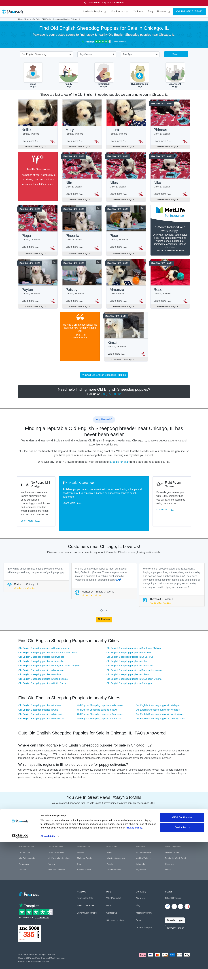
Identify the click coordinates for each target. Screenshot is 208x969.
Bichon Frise (24, 824)
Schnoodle (140, 853)
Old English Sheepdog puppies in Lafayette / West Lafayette (49, 655)
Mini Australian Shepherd (59, 847)
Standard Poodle (113, 859)
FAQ (108, 895)
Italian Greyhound (173, 836)
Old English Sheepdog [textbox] (34, 54)
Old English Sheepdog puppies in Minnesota (41, 708)
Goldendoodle (83, 836)
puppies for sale (119, 465)
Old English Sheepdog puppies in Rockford (128, 641)
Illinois (66, 19)
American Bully (25, 818)
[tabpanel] (36, 566)
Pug (79, 853)
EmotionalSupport (104, 75)
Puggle (109, 853)
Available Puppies (95, 11)
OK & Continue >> (182, 944)
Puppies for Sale (32, 19)
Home (21, 19)
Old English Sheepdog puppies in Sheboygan (129, 672)
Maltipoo (110, 842)
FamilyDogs (68, 75)
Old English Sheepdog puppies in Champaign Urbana (133, 668)
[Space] (28, 883)
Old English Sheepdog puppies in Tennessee (100, 703)
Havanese (140, 836)
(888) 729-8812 (194, 11)
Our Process (120, 11)
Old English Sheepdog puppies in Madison (40, 664)
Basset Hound (112, 818)
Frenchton (169, 830)
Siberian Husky (84, 859)
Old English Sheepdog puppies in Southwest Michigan (134, 637)
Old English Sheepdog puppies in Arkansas (99, 708)
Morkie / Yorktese (143, 847)
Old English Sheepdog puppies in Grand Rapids (43, 668)
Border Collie (53, 824)
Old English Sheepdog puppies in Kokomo (128, 664)
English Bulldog (113, 830)
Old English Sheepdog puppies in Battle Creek (42, 672)
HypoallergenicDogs (139, 75)
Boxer (109, 824)
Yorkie (168, 859)
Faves (138, 11)
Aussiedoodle (54, 818)
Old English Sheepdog (52, 19)
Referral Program (144, 917)
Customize (182, 954)
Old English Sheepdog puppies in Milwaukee (41, 646)
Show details (47, 963)
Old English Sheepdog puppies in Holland (127, 650)
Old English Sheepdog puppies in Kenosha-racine (44, 637)
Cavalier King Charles (145, 824)
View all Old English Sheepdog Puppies (104, 378)
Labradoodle (24, 842)
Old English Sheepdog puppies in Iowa (97, 699)
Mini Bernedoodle (143, 842)
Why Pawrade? (113, 887)
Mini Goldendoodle (27, 847)
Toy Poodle (141, 859)
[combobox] (45, 54)
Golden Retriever (55, 836)
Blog (150, 11)
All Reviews (104, 608)
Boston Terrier (83, 824)
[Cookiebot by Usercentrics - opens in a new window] (20, 963)
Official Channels (173, 887)
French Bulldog (142, 830)
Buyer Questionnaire (87, 902)
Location (119, 909)
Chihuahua (23, 830)
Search (176, 54)
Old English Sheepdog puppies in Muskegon (41, 659)
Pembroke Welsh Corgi (175, 847)
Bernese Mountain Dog (175, 818)
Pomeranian (24, 853)
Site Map (110, 909)
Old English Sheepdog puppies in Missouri (40, 703)
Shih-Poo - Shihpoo (56, 859)
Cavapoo (169, 824)
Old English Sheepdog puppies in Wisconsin (100, 694)
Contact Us (111, 902)
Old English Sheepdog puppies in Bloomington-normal (134, 659)
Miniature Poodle (84, 847)
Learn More (31, 514)
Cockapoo (52, 830)
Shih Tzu (22, 859)
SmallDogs (33, 75)
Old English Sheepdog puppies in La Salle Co (129, 646)
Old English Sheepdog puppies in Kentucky (158, 699)
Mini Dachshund (172, 842)
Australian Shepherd (86, 818)
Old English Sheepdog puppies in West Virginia (160, 703)
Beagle (139, 818)
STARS (130, 2)
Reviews (164, 11)
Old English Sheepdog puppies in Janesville (41, 650)
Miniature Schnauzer (115, 847)
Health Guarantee (43, 185)
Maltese (80, 842)
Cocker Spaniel (84, 830)
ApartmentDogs (175, 75)
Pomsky (51, 853)
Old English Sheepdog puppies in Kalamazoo (129, 655)
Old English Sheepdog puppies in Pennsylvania (160, 708)
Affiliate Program (144, 902)
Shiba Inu (169, 853)
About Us (140, 887)
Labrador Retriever (56, 842)
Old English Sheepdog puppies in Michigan (158, 694)
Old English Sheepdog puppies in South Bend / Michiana (47, 641)
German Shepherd (27, 836)
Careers (139, 909)
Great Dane (111, 836)
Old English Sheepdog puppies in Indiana (39, 694)
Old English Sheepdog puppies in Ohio (38, 699)
